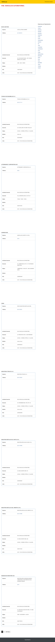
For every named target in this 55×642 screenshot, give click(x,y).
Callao (39, 36)
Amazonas (40, 26)
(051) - (18, 584)
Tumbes (39, 66)
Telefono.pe (4, 1)
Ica (38, 43)
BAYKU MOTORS (5, 26)
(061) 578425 (19, 377)
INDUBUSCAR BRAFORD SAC (8, 575)
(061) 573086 (19, 513)
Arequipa (39, 31)
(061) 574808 (19, 445)
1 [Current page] (2, 632)
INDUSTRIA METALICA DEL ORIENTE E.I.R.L (11, 507)
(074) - (18, 238)
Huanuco (39, 41)
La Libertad (40, 47)
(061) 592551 (19, 309)
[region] (18, 18)
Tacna (39, 64)
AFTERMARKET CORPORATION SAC (9, 164)
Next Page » (8, 632)
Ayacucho (40, 33)
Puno (39, 60)
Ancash (39, 28)
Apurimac (39, 29)
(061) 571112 (19, 102)
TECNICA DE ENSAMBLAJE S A (8, 96)
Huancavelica (40, 40)
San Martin (40, 62)
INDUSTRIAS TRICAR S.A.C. (7, 371)
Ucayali (39, 67)
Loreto (39, 52)
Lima (39, 50)
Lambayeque (40, 48)
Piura (39, 59)
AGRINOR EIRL (4, 232)
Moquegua (40, 55)
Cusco (39, 38)
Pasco (39, 57)
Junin (39, 45)
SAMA (2, 303)
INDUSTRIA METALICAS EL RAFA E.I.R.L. (10, 439)
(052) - (18, 170)
